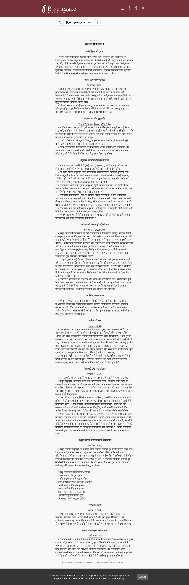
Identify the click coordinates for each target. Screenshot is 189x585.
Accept (142, 576)
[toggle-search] (60, 22)
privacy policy (117, 578)
